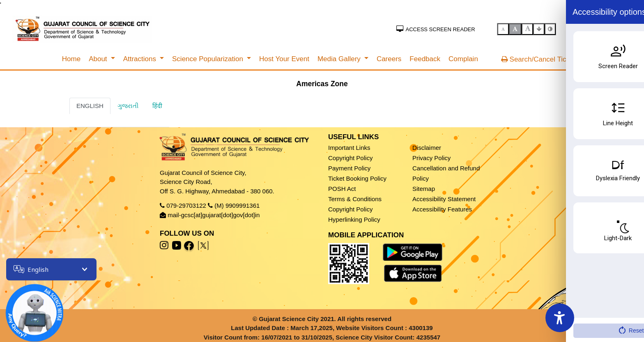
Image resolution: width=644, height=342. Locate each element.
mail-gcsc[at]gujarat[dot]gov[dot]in (214, 214)
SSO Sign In (613, 28)
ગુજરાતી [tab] (127, 105)
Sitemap (423, 188)
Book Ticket (602, 300)
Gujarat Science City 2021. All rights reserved (325, 318)
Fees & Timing (603, 318)
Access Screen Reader (435, 29)
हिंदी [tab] (157, 105)
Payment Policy (349, 168)
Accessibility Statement (444, 198)
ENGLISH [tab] (90, 105)
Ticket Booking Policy (357, 178)
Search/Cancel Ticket (538, 59)
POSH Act (342, 188)
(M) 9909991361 (237, 205)
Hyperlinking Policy (354, 219)
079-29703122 (186, 205)
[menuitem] (71, 59)
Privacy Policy (431, 157)
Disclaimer (426, 147)
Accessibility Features (442, 209)
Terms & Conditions (355, 198)
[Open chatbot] (29, 307)
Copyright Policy (350, 157)
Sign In (578, 28)
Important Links (349, 147)
